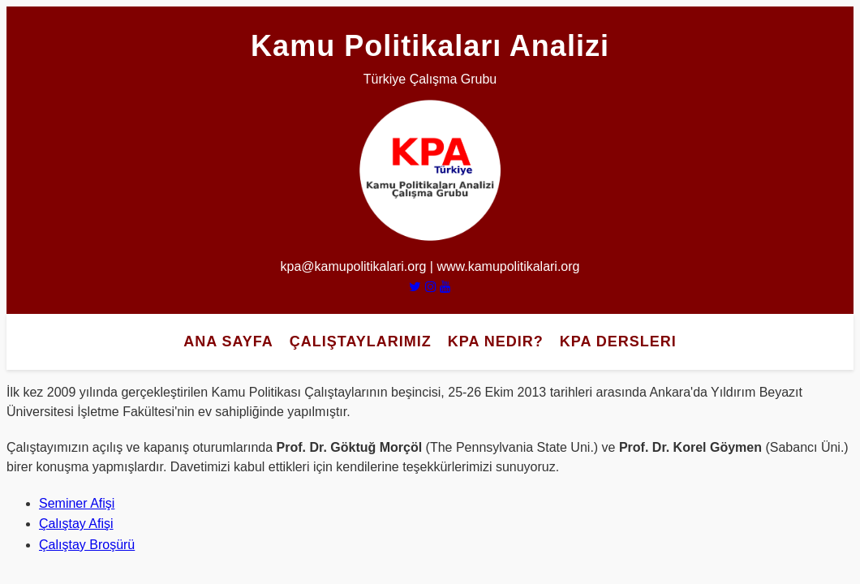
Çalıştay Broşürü (87, 545)
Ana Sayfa (228, 341)
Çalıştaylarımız (361, 341)
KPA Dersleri (618, 341)
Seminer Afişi (76, 503)
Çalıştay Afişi (76, 523)
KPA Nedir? (496, 341)
